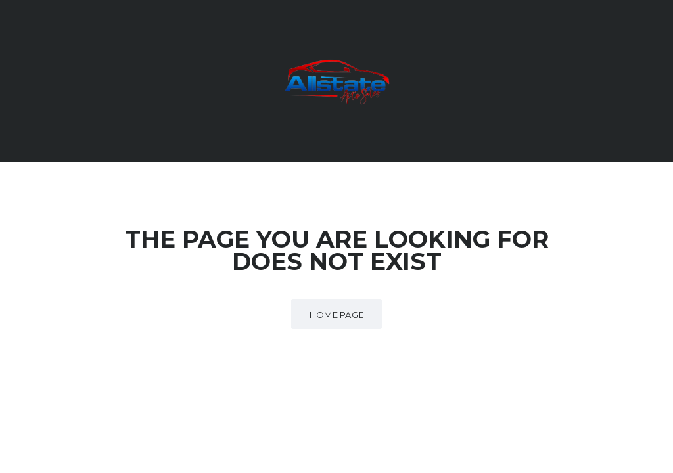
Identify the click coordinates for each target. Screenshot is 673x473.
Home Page (337, 314)
